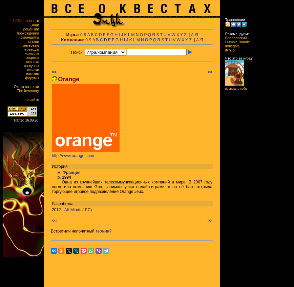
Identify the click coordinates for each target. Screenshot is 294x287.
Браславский (234, 38)
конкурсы (33, 66)
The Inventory (29, 91)
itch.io (228, 50)
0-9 (83, 34)
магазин (34, 74)
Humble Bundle (235, 42)
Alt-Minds (72, 209)
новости (34, 21)
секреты (33, 58)
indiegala (230, 46)
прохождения (29, 33)
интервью (32, 45)
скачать (34, 62)
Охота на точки (28, 87)
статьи (35, 41)
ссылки (34, 70)
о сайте (34, 99)
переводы (32, 49)
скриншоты (31, 37)
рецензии (32, 29)
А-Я (194, 34)
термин (102, 231)
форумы (33, 78)
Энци (36, 25)
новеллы (33, 53)
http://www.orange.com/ (73, 155)
